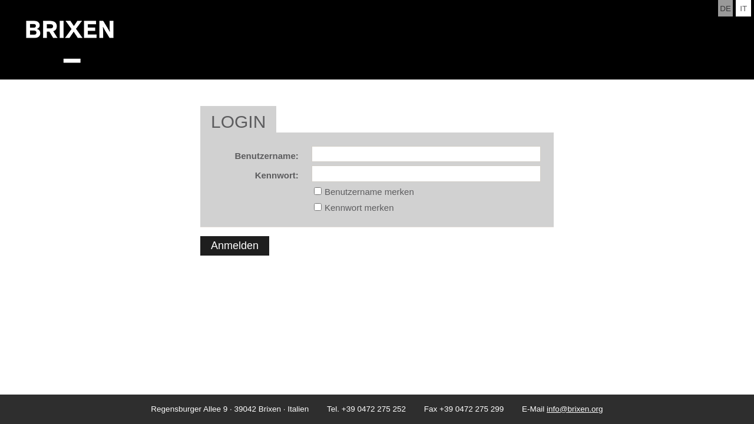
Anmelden (235, 245)
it (743, 8)
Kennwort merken (359, 208)
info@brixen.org (575, 409)
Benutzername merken (369, 192)
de (725, 8)
